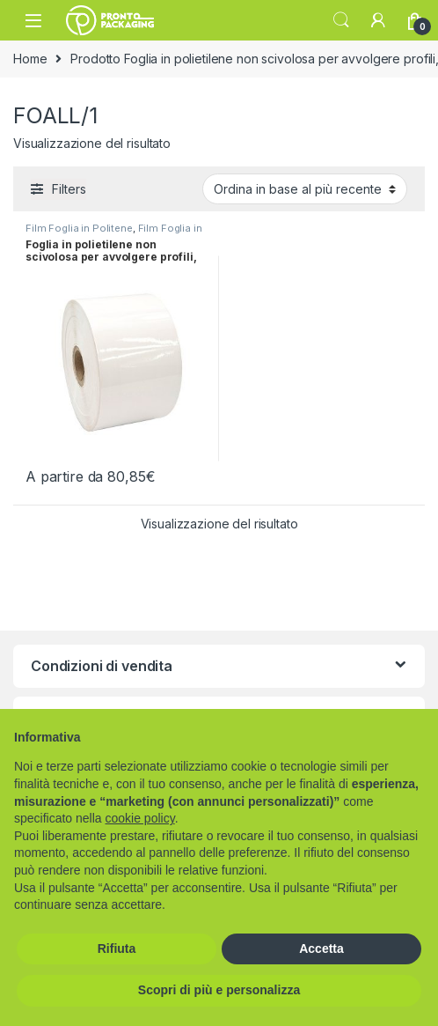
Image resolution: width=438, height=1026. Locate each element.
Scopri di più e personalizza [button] (219, 990)
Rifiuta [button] (117, 948)
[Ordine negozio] (304, 188)
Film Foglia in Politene (79, 228)
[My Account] (378, 20)
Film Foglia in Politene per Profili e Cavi (114, 233)
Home (30, 58)
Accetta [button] (321, 948)
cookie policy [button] (140, 818)
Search (341, 20)
